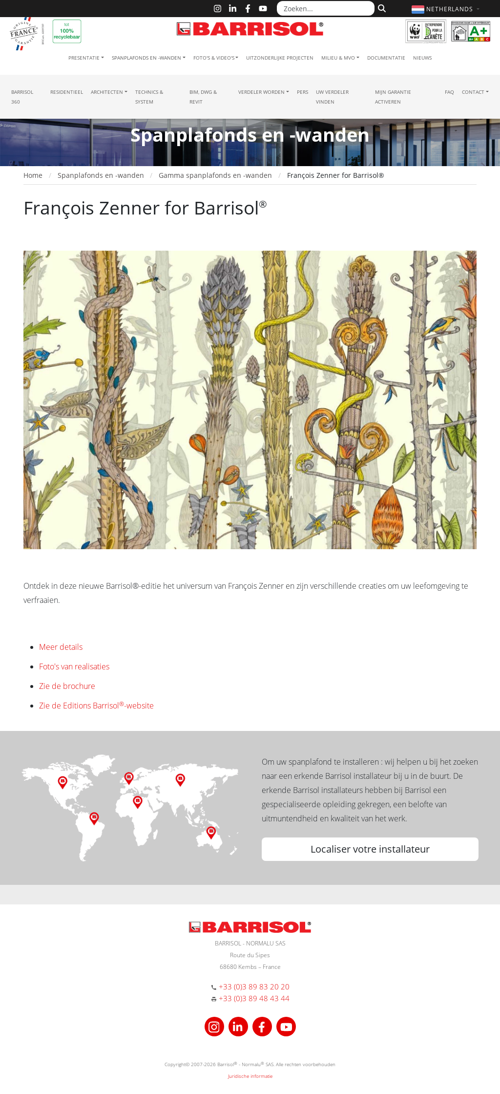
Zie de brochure (67, 686)
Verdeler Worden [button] (261, 91)
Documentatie (386, 57)
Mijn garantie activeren (393, 96)
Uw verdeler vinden (332, 96)
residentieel (66, 91)
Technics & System (149, 96)
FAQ (449, 91)
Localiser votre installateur (370, 849)
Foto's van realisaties (74, 666)
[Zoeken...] (326, 8)
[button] (446, 9)
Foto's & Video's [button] (213, 57)
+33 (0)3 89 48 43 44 (254, 998)
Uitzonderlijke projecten (279, 57)
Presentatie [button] (84, 57)
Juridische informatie (250, 1076)
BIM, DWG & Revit (203, 96)
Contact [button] (473, 91)
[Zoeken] (380, 7)
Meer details (61, 647)
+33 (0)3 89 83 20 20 (254, 986)
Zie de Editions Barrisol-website (96, 705)
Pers (302, 91)
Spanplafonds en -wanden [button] (146, 57)
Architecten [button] (107, 91)
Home (32, 175)
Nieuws (422, 57)
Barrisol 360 (22, 96)
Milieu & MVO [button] (338, 57)
